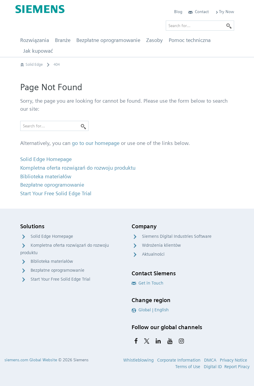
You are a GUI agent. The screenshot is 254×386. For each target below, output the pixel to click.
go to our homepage (95, 143)
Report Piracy (237, 366)
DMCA (210, 360)
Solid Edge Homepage (52, 236)
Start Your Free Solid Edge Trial (60, 279)
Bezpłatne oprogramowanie (57, 270)
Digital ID (213, 366)
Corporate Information (179, 360)
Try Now (224, 11)
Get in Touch (147, 283)
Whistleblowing (138, 360)
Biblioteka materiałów (52, 261)
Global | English (150, 309)
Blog (178, 11)
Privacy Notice (233, 360)
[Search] (83, 126)
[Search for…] (54, 126)
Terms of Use (187, 366)
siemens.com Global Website (30, 359)
